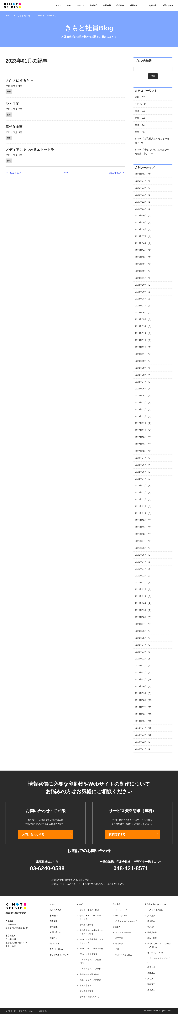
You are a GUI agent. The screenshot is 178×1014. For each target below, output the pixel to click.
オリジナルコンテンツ (59, 955)
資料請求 (153, 5)
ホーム (58, 5)
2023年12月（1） (143, 347)
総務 (9, 92)
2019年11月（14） (144, 679)
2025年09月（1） (143, 222)
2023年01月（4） (143, 416)
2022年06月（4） (143, 465)
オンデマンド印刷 (155, 953)
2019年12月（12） (144, 672)
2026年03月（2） (143, 188)
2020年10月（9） (143, 603)
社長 (9, 161)
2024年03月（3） (143, 326)
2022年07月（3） (143, 458)
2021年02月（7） (143, 576)
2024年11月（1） (143, 278)
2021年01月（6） (143, 582)
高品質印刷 (152, 932)
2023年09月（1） (143, 368)
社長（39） (140, 125)
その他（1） (141, 104)
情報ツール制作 (86, 925)
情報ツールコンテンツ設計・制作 (90, 917)
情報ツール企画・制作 (89, 910)
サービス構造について (89, 997)
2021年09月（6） (143, 527)
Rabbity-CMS (121, 915)
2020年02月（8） (143, 659)
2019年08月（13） (144, 700)
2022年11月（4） (143, 430)
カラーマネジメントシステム (159, 960)
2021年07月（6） (143, 541)
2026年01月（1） (143, 195)
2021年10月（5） (143, 520)
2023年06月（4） (143, 388)
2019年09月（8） (143, 693)
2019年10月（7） (143, 686)
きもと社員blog (24, 16)
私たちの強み (55, 910)
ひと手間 (12, 104)
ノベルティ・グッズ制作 (90, 969)
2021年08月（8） (143, 534)
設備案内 (151, 921)
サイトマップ (11, 1011)
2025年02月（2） (143, 264)
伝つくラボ (54, 943)
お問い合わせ (168, 5)
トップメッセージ (123, 932)
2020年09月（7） (143, 610)
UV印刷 (150, 927)
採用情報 (134, 5)
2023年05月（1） (143, 395)
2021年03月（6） (143, 569)
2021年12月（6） (143, 506)
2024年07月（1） (143, 305)
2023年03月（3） (143, 402)
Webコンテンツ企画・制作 (91, 948)
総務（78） (140, 132)
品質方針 (151, 967)
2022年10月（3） (143, 437)
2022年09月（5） (143, 444)
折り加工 (151, 978)
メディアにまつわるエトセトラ (30, 150)
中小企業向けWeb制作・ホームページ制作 (91, 932)
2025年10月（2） (143, 215)
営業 (9, 115)
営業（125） (141, 111)
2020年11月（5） (143, 596)
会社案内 (120, 5)
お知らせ (53, 938)
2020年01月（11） (144, 665)
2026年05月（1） (143, 174)
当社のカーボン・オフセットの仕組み (159, 945)
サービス (80, 5)
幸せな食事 (14, 126)
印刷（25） (140, 97)
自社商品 (107, 5)
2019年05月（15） (144, 721)
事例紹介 (93, 5)
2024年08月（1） (143, 299)
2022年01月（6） (143, 499)
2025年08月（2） (143, 229)
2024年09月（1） (143, 292)
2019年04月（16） (144, 728)
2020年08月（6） (143, 617)
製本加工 (151, 984)
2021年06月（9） (143, 548)
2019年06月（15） (144, 714)
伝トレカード (121, 910)
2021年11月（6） (143, 513)
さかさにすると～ (19, 80)
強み (69, 5)
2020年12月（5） (143, 589)
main (65, 172)
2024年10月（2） (143, 285)
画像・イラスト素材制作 (90, 980)
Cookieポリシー (45, 1011)
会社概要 (119, 943)
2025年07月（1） (143, 236)
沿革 (117, 949)
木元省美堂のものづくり (155, 904)
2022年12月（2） (143, 423)
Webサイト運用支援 (88, 954)
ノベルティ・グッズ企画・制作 (91, 961)
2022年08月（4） (143, 451)
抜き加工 (151, 990)
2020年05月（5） (143, 638)
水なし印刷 (152, 938)
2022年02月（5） (143, 492)
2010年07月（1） (143, 749)
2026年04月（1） (143, 181)
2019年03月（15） (144, 735)
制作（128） (141, 118)
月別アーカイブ (144, 167)
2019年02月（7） (143, 742)
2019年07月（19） (144, 707)
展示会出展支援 (86, 991)
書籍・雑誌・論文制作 (89, 974)
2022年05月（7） (143, 472)
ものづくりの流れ (155, 910)
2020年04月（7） (143, 645)
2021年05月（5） (143, 555)
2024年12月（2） (143, 271)
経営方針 (119, 938)
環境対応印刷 (85, 985)
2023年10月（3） (143, 361)
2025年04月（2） (143, 250)
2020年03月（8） (143, 652)
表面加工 (151, 973)
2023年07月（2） (143, 382)
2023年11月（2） (143, 354)
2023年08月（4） (143, 375)
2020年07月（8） (143, 624)
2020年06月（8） (143, 631)
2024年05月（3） (143, 319)
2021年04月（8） (143, 562)
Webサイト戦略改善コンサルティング (91, 941)
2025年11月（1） (143, 209)
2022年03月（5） (143, 485)
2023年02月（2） (143, 409)
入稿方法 (151, 915)
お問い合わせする (33, 834)
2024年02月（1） (143, 333)
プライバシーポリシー (27, 1011)
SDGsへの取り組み (123, 955)
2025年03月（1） (143, 257)
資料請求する (117, 834)
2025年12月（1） (143, 202)
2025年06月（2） (143, 243)
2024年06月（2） (143, 312)
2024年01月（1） (143, 340)
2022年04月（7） (143, 479)
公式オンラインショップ (126, 921)
